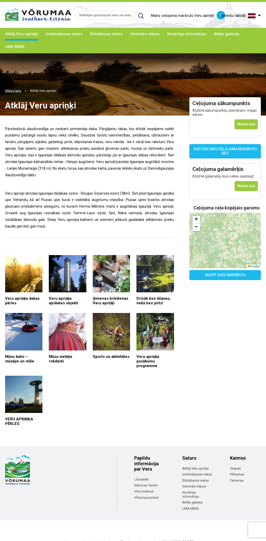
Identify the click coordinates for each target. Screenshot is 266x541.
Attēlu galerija (226, 34)
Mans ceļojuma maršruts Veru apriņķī (188, 15)
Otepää (235, 468)
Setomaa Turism (146, 485)
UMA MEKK (15, 46)
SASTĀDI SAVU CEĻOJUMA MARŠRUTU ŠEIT (225, 151)
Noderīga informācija (186, 34)
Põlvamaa (237, 474)
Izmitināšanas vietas (64, 34)
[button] (196, 219)
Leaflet (254, 266)
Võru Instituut (144, 491)
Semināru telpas (145, 34)
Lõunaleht (141, 479)
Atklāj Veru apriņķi (21, 34)
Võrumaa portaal (146, 497)
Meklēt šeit (246, 124)
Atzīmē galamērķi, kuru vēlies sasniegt (223, 176)
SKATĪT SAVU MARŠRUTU (225, 275)
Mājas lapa (13, 91)
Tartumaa (237, 480)
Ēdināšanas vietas (106, 34)
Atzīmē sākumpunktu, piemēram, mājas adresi (224, 112)
